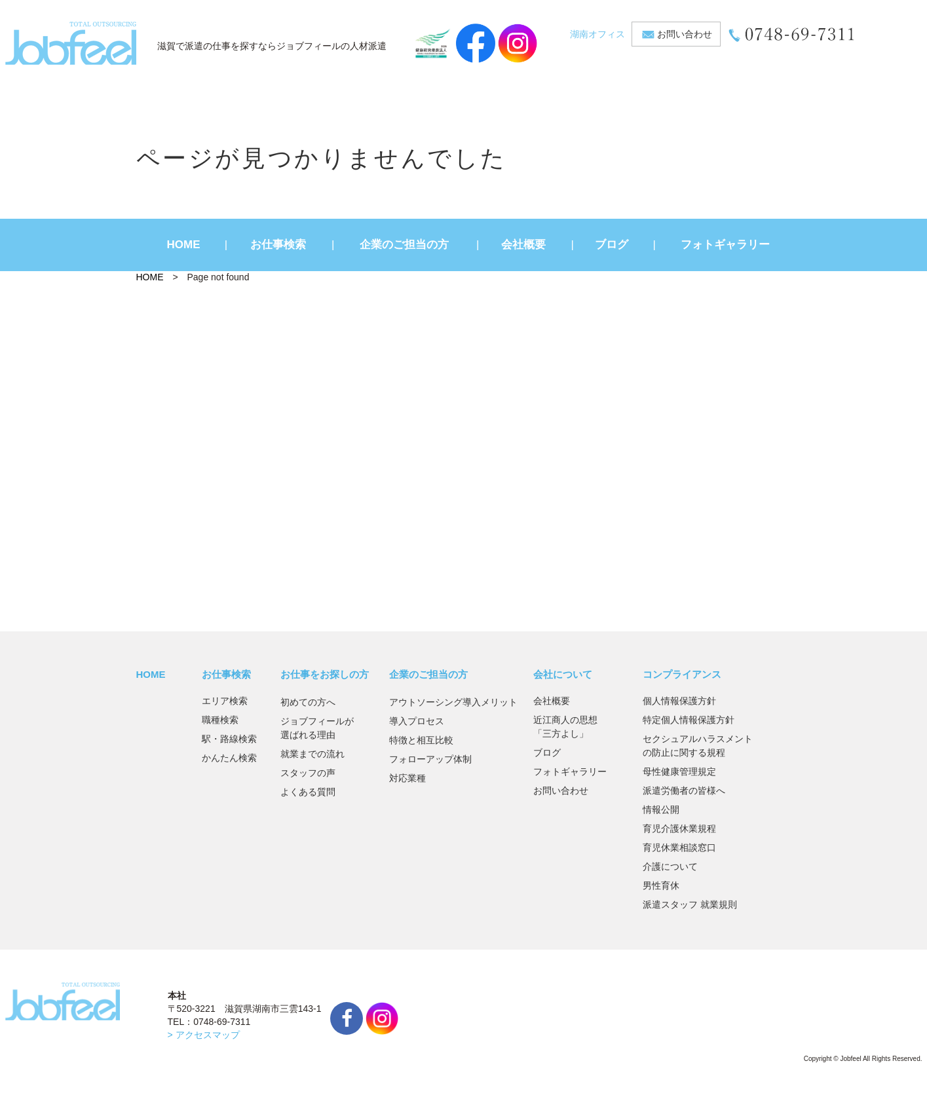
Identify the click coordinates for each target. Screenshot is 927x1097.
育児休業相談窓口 (679, 847)
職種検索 (220, 720)
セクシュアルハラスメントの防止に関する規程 (698, 746)
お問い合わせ (684, 34)
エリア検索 (225, 701)
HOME (183, 244)
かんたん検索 (229, 758)
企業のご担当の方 (404, 244)
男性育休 (661, 885)
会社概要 (523, 244)
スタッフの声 (307, 773)
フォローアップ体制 (430, 759)
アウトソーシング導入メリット (453, 702)
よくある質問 (307, 792)
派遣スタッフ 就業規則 (690, 904)
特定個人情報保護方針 (688, 720)
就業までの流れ (312, 754)
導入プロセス (416, 721)
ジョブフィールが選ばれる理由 (317, 728)
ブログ (611, 244)
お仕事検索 (278, 244)
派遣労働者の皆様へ (684, 790)
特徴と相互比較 (421, 740)
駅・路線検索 (229, 739)
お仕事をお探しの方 (324, 674)
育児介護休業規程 (679, 828)
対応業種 (407, 778)
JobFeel (70, 43)
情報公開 (661, 809)
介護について (670, 866)
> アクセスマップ (204, 1035)
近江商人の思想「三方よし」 (565, 727)
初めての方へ (307, 702)
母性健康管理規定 (679, 771)
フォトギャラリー (725, 244)
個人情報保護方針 (679, 701)
